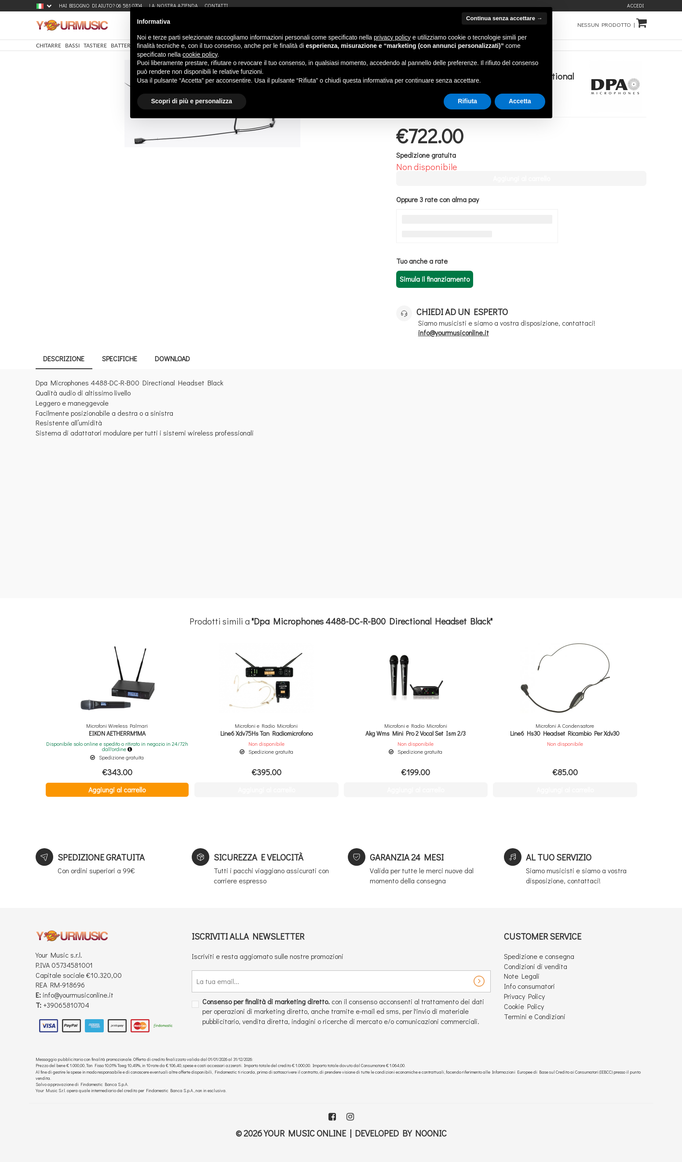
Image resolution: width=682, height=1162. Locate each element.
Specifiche (122, 358)
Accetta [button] (520, 101)
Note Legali (522, 975)
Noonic (431, 1133)
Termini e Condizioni (534, 1016)
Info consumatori (529, 986)
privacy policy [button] (392, 37)
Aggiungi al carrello (117, 789)
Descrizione (65, 358)
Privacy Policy (524, 996)
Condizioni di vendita (535, 966)
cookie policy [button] (199, 54)
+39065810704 (66, 1004)
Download (177, 358)
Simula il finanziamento (435, 278)
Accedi (635, 5)
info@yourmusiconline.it (78, 994)
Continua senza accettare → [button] (504, 18)
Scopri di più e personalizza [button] (191, 101)
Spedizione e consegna (539, 956)
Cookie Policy (524, 1006)
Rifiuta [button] (467, 101)
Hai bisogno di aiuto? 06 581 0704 (100, 5)
